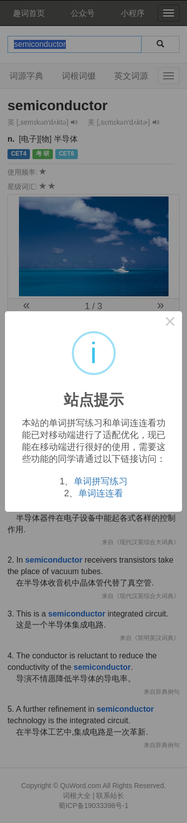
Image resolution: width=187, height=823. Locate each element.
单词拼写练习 (101, 481)
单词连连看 (100, 493)
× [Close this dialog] (170, 323)
